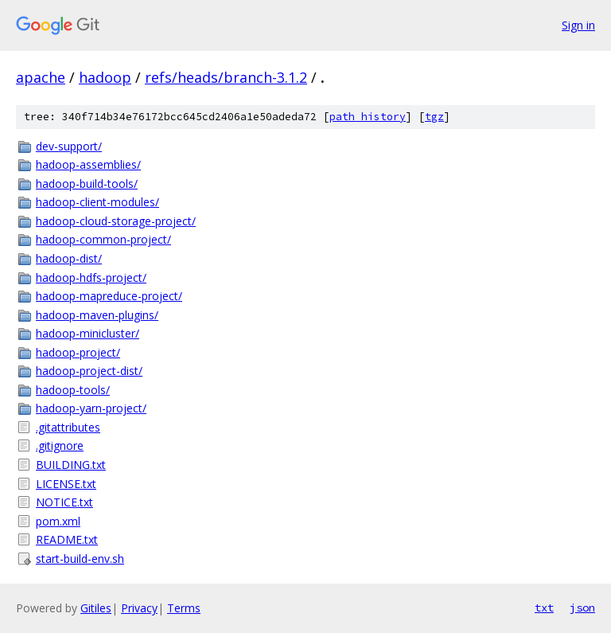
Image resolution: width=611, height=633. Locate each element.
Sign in (578, 25)
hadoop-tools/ (73, 389)
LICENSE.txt (66, 483)
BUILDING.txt (71, 464)
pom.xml (58, 521)
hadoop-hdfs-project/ (91, 277)
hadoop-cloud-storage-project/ (116, 221)
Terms (183, 607)
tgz (434, 116)
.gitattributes (68, 427)
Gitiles (95, 607)
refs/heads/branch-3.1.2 (226, 77)
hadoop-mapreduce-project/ (109, 295)
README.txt (67, 539)
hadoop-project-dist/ (89, 370)
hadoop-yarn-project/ (91, 408)
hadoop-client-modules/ (97, 201)
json (582, 607)
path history (367, 116)
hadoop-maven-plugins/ (97, 314)
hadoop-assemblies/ (88, 164)
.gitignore (60, 445)
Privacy (139, 607)
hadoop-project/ (78, 352)
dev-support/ (69, 146)
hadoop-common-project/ (103, 239)
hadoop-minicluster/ (87, 333)
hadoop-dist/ (69, 258)
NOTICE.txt (64, 502)
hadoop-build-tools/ (87, 183)
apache (40, 77)
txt (544, 607)
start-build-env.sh (80, 558)
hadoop (105, 77)
